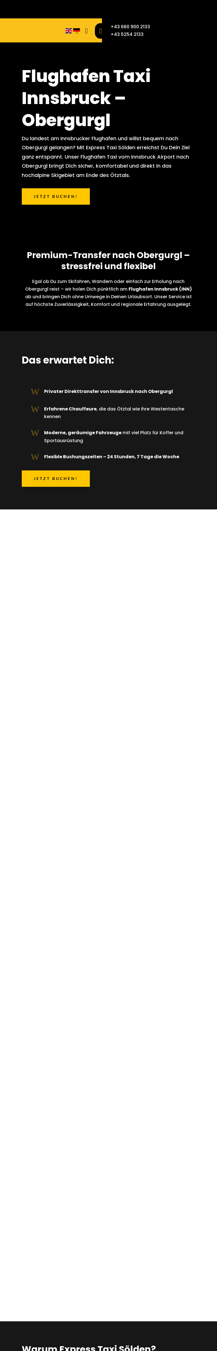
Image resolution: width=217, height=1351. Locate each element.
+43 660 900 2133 (130, 26)
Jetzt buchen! (56, 196)
